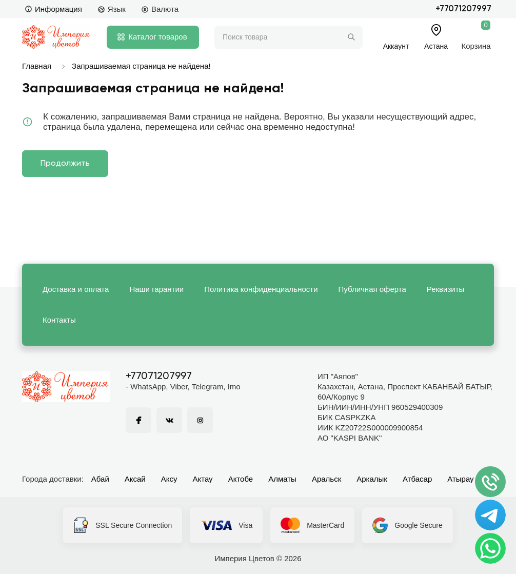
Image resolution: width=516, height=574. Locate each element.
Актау (203, 478)
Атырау (460, 478)
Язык (111, 9)
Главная (36, 66)
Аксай (135, 478)
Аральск (326, 478)
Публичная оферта (372, 289)
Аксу (169, 478)
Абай (100, 478)
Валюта (159, 9)
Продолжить (65, 164)
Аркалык (371, 478)
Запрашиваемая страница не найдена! (141, 66)
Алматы (282, 478)
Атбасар (417, 478)
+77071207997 (463, 9)
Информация (53, 9)
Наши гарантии (156, 289)
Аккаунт (396, 46)
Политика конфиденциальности (260, 289)
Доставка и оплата (76, 289)
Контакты (59, 319)
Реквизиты (446, 289)
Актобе (240, 478)
